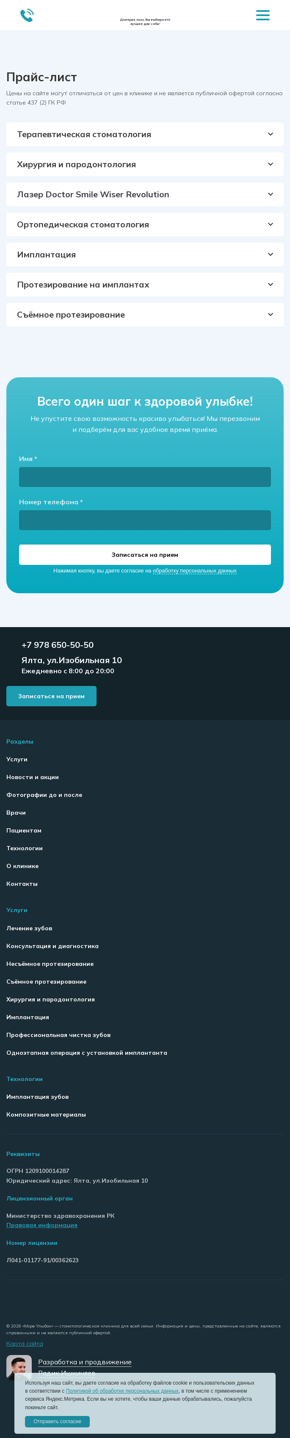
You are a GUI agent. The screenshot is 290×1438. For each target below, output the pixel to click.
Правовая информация (41, 1225)
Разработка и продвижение (85, 1362)
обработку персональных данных (195, 570)
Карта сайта (24, 1343)
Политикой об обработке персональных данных (122, 1391)
